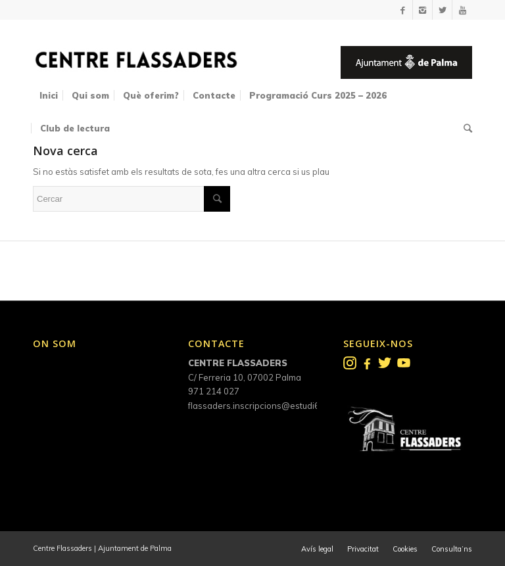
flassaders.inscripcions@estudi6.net (261, 405)
